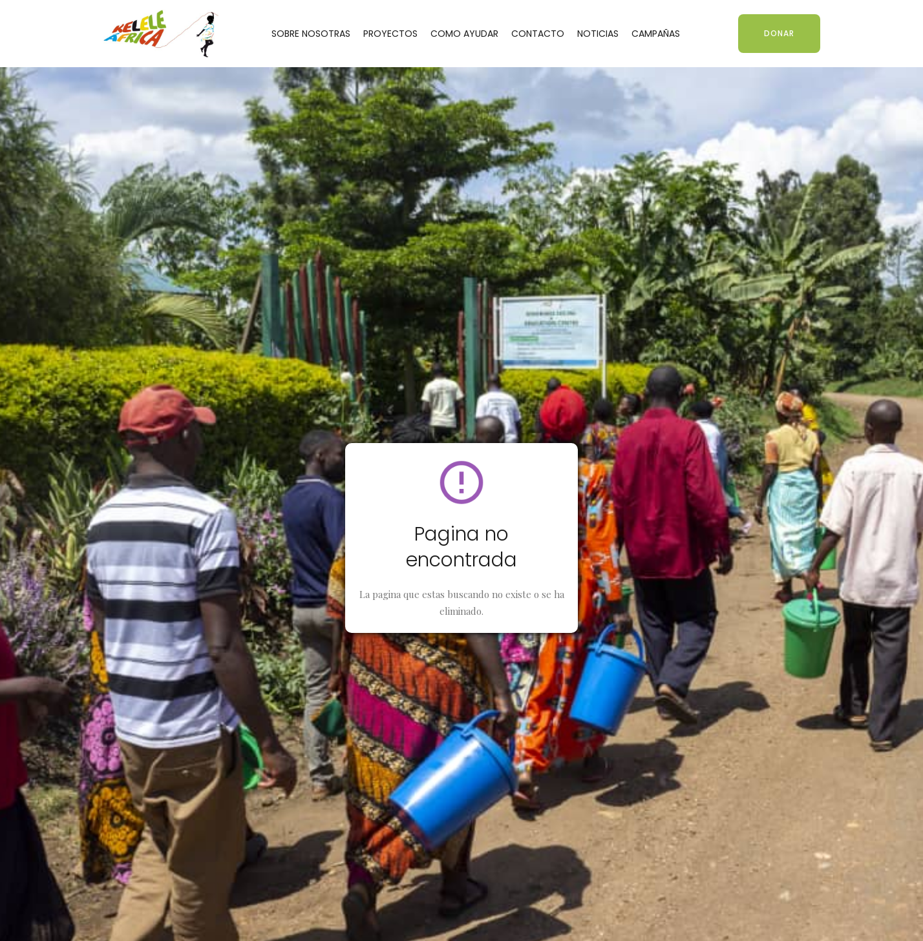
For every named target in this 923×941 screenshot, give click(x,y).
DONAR (779, 33)
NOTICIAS (598, 33)
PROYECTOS (390, 33)
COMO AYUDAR (464, 33)
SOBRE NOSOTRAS (310, 33)
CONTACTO (537, 33)
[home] (161, 33)
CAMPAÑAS (655, 33)
